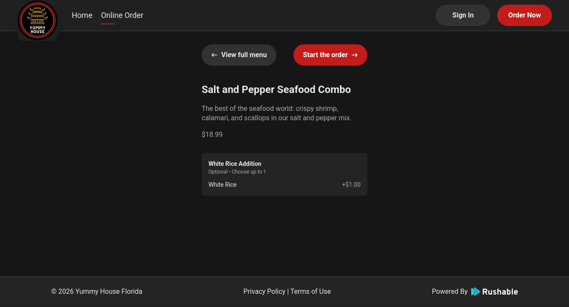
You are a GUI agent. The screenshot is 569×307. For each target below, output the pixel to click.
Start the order (330, 55)
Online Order (122, 15)
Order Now (524, 15)
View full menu (239, 55)
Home (82, 15)
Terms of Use (310, 291)
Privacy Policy (264, 291)
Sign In (463, 15)
